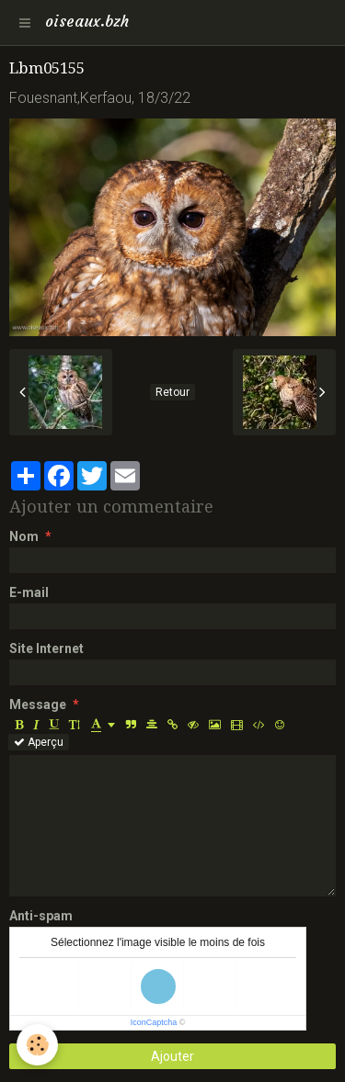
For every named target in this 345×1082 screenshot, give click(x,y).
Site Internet (46, 648)
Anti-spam (41, 915)
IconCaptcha (154, 1022)
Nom (24, 536)
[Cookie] (37, 1044)
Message (37, 704)
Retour (172, 392)
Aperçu (38, 742)
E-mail (29, 592)
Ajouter (172, 1056)
